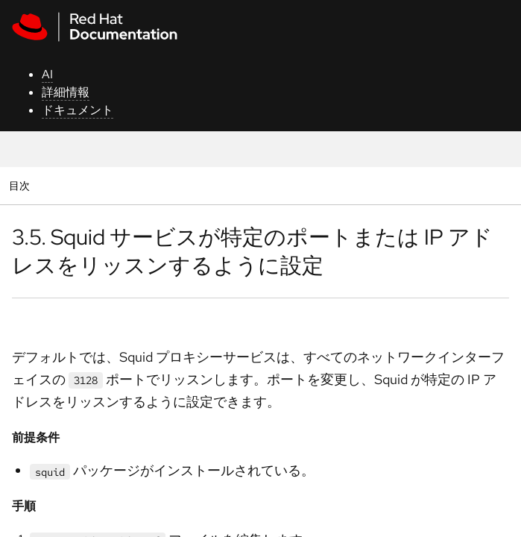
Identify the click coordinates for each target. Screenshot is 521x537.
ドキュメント (77, 110)
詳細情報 (65, 92)
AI (47, 74)
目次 (21, 185)
